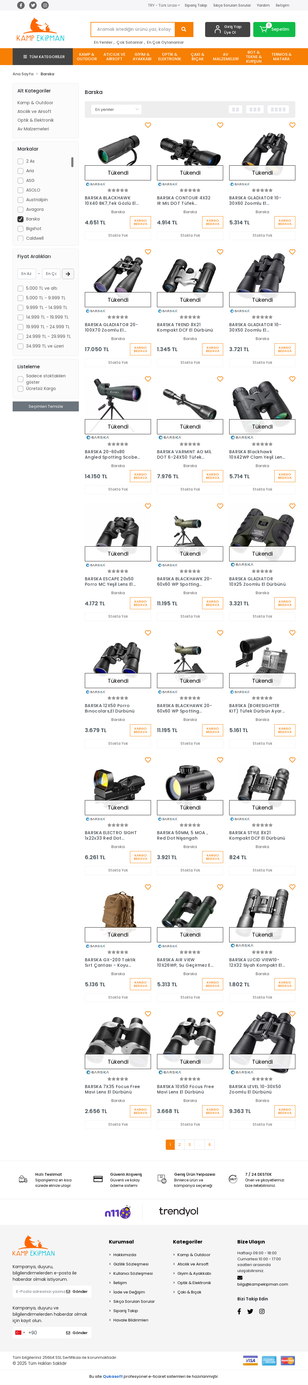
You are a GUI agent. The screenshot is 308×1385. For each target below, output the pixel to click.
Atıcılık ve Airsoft (34, 111)
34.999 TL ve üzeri (45, 346)
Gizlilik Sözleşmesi (131, 1266)
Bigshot (34, 229)
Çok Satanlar (129, 42)
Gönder (77, 1293)
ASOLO (33, 190)
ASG (30, 180)
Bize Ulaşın (251, 1243)
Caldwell (35, 238)
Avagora (35, 209)
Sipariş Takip (196, 5)
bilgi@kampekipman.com (262, 1283)
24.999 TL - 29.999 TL (48, 336)
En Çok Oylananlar (165, 42)
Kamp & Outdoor (35, 103)
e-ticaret (157, 1378)
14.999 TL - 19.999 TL (47, 317)
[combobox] (20, 1334)
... (199, 1146)
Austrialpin (37, 200)
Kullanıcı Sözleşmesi (133, 1275)
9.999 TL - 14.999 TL (46, 307)
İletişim (282, 5)
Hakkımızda (124, 1257)
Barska (33, 219)
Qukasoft (113, 1378)
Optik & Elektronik (35, 120)
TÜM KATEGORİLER (44, 57)
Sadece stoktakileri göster (46, 379)
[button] (274, 29)
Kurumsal (121, 1243)
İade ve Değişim (129, 1294)
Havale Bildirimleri (130, 1322)
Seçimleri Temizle (46, 406)
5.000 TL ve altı (41, 288)
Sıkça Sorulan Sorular (232, 5)
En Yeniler (103, 42)
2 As (30, 161)
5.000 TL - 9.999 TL (46, 298)
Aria (30, 171)
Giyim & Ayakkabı (194, 1275)
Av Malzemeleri (33, 129)
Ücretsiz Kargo (41, 388)
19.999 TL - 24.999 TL (48, 327)
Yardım (263, 5)
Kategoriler (187, 1243)
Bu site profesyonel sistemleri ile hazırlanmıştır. (154, 1378)
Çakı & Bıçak (189, 1294)
